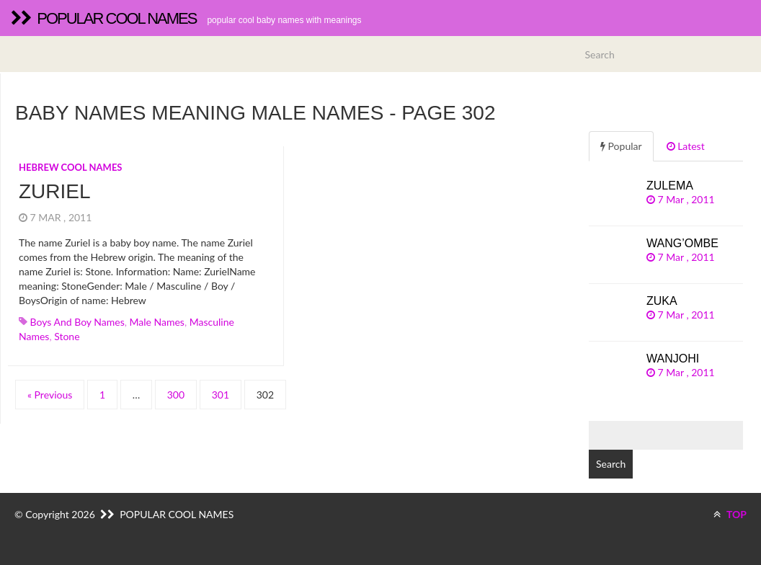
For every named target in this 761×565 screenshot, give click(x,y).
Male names (157, 322)
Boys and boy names (77, 322)
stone (66, 336)
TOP (730, 514)
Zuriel (55, 191)
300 (175, 394)
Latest (686, 146)
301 (220, 394)
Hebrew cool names (71, 167)
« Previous (49, 394)
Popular (621, 146)
